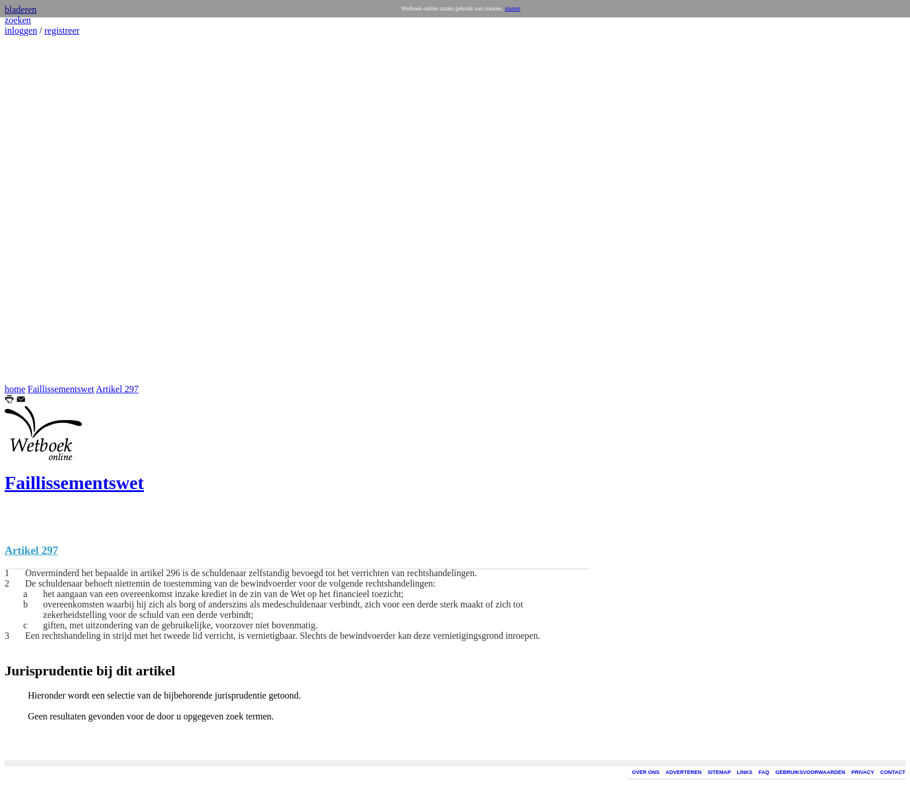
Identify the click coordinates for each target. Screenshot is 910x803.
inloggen (21, 30)
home (15, 389)
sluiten (513, 8)
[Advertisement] (39, 210)
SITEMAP (719, 772)
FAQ (764, 772)
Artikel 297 (117, 389)
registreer (61, 30)
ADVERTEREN (684, 772)
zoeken (18, 20)
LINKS (745, 772)
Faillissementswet (61, 389)
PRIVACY (862, 772)
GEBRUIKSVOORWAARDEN (810, 772)
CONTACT (892, 772)
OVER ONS (646, 772)
